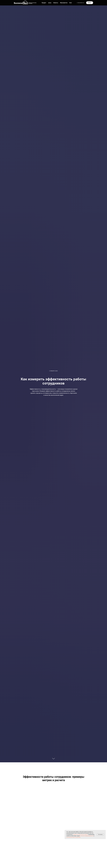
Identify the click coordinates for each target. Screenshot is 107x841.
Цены (49, 2)
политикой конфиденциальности (87, 835)
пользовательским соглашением (73, 837)
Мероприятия (63, 2)
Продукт (44, 2)
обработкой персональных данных (80, 834)
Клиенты (55, 2)
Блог (70, 2)
